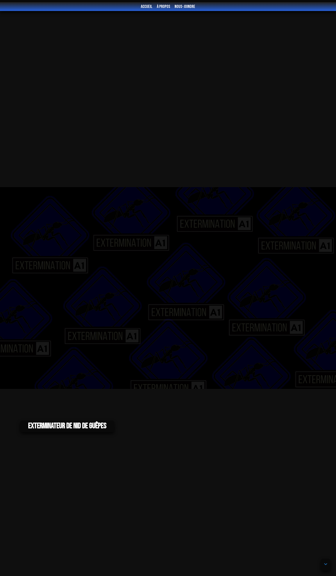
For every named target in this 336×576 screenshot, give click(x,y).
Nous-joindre (185, 6)
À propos (163, 6)
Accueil (146, 6)
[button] (326, 565)
